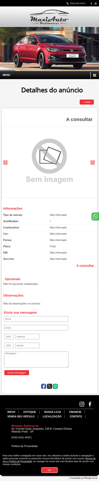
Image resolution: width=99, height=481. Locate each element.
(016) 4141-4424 (77, 3)
